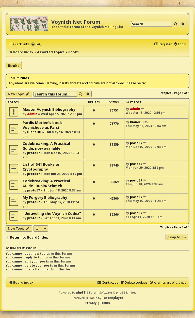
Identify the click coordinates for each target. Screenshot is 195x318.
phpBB (81, 292)
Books (14, 65)
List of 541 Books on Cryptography (41, 167)
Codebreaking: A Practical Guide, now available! (46, 146)
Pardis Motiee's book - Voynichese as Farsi (43, 125)
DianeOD (34, 132)
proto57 (33, 153)
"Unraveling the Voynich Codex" (52, 213)
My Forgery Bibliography (45, 197)
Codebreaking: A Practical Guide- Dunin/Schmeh (46, 183)
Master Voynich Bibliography (49, 109)
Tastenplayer (112, 298)
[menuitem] (36, 44)
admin (32, 114)
